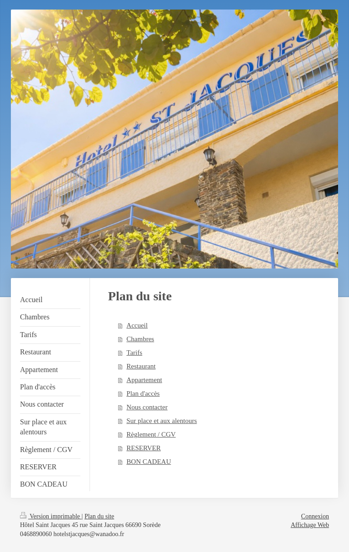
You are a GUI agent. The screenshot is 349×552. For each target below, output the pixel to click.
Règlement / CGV (150, 434)
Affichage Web (310, 525)
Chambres (140, 339)
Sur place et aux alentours (161, 420)
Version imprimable (51, 516)
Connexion (315, 516)
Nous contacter (146, 407)
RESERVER (143, 448)
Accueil (137, 325)
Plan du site (99, 516)
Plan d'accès (143, 393)
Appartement (144, 379)
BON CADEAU (148, 461)
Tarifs (134, 352)
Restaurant (140, 366)
